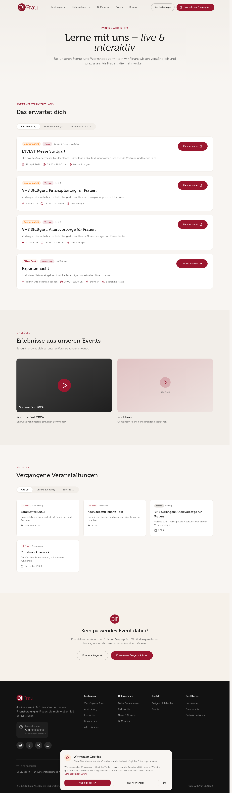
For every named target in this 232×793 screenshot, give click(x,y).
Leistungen (58, 7)
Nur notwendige (135, 782)
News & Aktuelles (127, 715)
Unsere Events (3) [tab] (46, 489)
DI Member (103, 7)
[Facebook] (29, 745)
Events (119, 7)
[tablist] (56, 126)
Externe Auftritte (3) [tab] (80, 126)
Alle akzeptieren (87, 782)
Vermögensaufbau (93, 703)
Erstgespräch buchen (163, 703)
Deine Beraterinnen (128, 703)
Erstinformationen (195, 715)
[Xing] (38, 745)
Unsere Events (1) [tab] (53, 126)
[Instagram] (20, 745)
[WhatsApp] (48, 745)
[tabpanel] (114, 213)
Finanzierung (90, 721)
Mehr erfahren (192, 146)
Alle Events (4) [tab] (28, 126)
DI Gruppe (23, 771)
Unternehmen (81, 7)
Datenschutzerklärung (76, 773)
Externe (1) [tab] (68, 489)
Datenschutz (192, 709)
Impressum (192, 703)
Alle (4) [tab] (25, 489)
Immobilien (90, 715)
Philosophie (124, 709)
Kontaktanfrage (163, 7)
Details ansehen (192, 263)
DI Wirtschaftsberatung (47, 771)
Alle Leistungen (92, 727)
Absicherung (90, 709)
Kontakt (133, 7)
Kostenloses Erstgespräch (195, 7)
